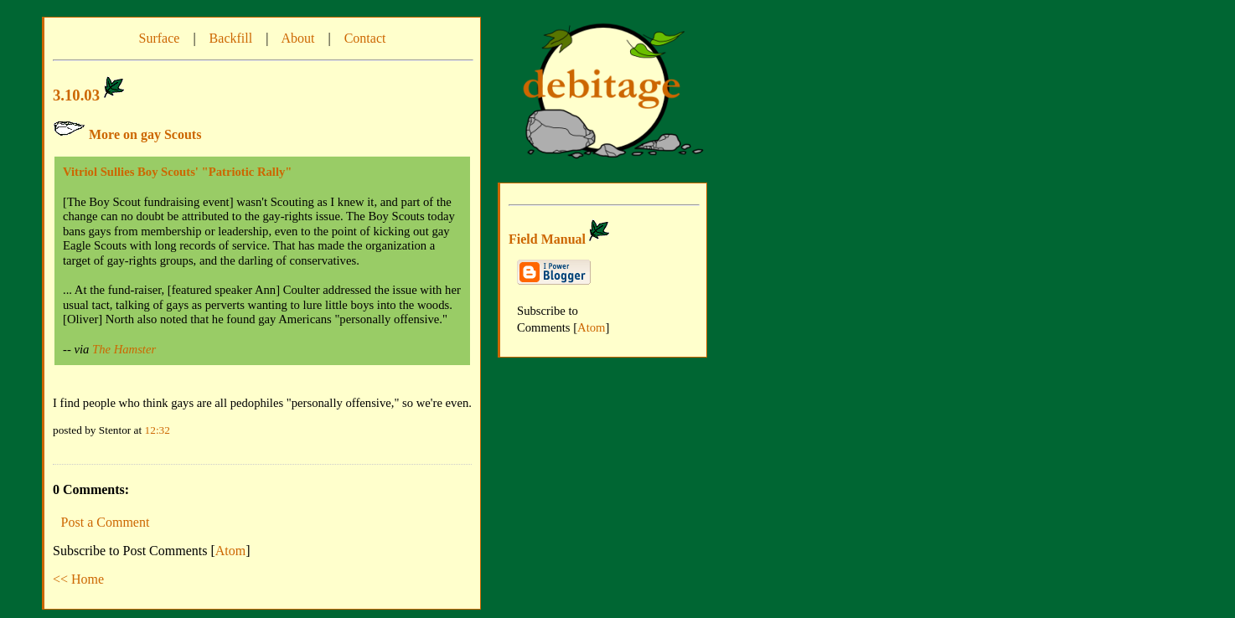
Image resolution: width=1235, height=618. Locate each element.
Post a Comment (105, 522)
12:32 (157, 430)
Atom (230, 550)
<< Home (78, 579)
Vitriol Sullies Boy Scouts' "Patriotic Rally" (177, 171)
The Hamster (124, 349)
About (297, 38)
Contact (365, 38)
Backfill (231, 38)
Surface (159, 38)
